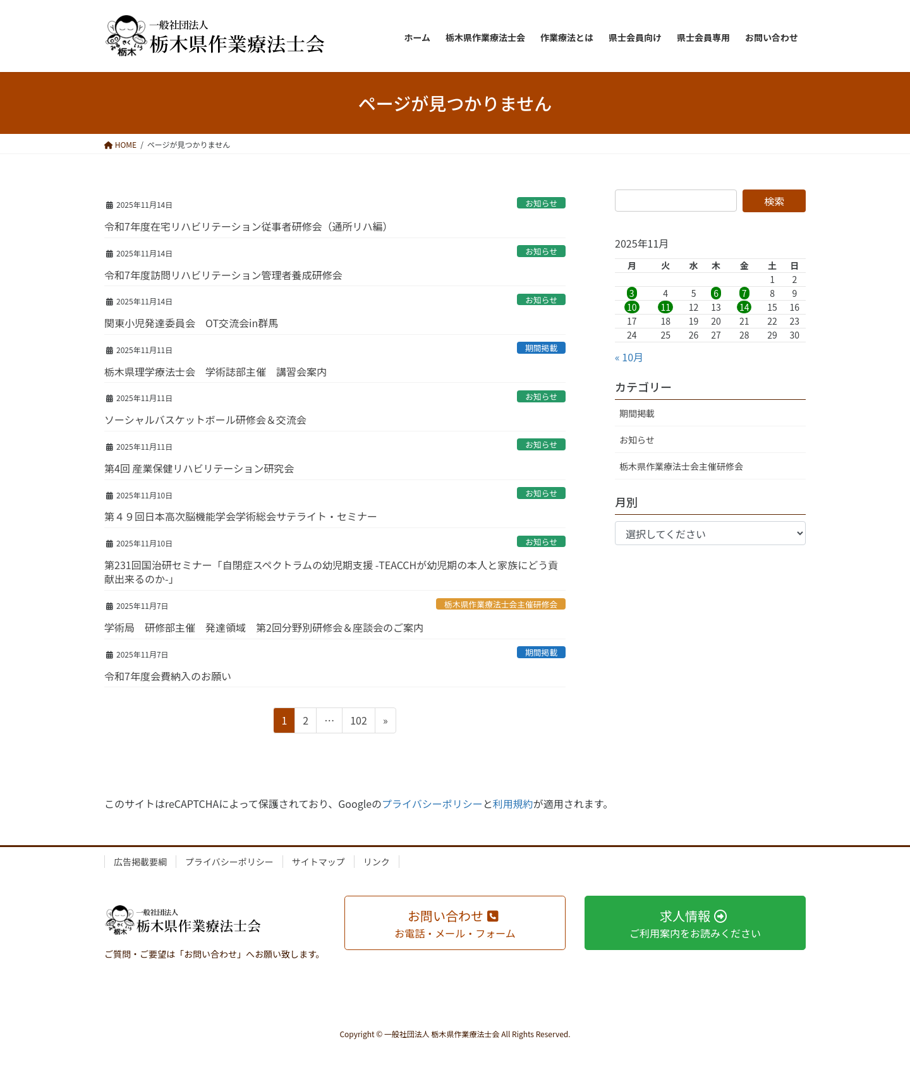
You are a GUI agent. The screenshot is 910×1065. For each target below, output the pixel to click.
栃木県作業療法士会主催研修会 (500, 604)
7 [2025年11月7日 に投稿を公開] (744, 293)
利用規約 (513, 803)
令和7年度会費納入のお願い (167, 675)
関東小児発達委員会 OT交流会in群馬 (191, 322)
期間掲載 (541, 348)
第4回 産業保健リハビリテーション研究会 (199, 468)
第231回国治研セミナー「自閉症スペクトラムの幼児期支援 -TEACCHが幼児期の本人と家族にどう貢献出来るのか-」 (331, 571)
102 (358, 722)
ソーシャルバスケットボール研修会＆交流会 (205, 419)
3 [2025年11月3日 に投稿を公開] (631, 293)
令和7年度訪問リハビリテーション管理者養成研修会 (223, 274)
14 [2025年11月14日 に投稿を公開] (744, 307)
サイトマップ (318, 861)
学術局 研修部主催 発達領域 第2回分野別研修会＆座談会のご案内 (263, 627)
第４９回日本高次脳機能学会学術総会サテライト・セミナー (240, 516)
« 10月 (629, 356)
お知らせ (541, 203)
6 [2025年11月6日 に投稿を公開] (716, 293)
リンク (376, 861)
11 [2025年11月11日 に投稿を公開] (665, 307)
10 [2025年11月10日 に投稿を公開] (632, 307)
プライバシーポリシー (432, 803)
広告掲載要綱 (140, 861)
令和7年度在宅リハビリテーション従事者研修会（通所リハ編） (248, 226)
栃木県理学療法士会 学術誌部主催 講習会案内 (215, 371)
